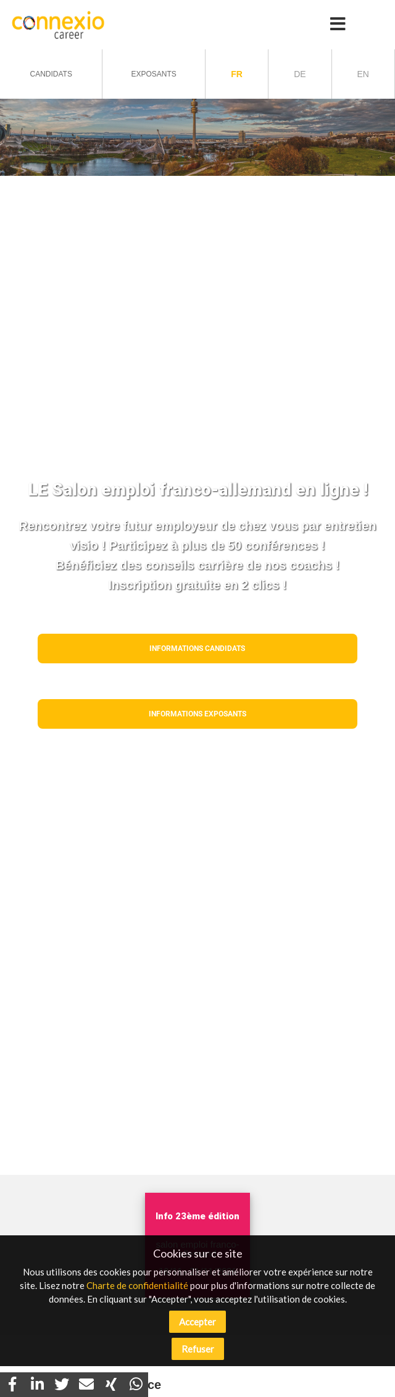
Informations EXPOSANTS (197, 714)
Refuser (197, 1348)
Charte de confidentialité (137, 1285)
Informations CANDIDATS (197, 648)
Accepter (197, 1321)
